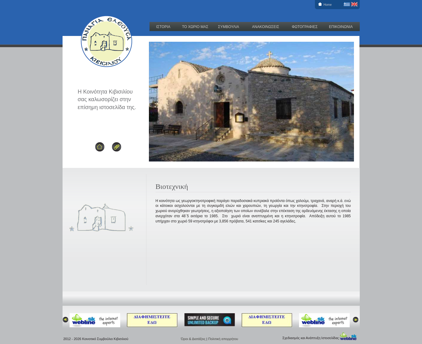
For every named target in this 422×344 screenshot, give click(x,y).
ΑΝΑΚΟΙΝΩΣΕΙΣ (265, 27)
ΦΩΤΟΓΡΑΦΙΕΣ (305, 27)
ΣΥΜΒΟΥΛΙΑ (228, 27)
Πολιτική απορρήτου (223, 339)
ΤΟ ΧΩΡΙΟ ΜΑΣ (195, 27)
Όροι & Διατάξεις (194, 339)
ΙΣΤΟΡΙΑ (163, 27)
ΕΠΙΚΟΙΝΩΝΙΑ (341, 27)
